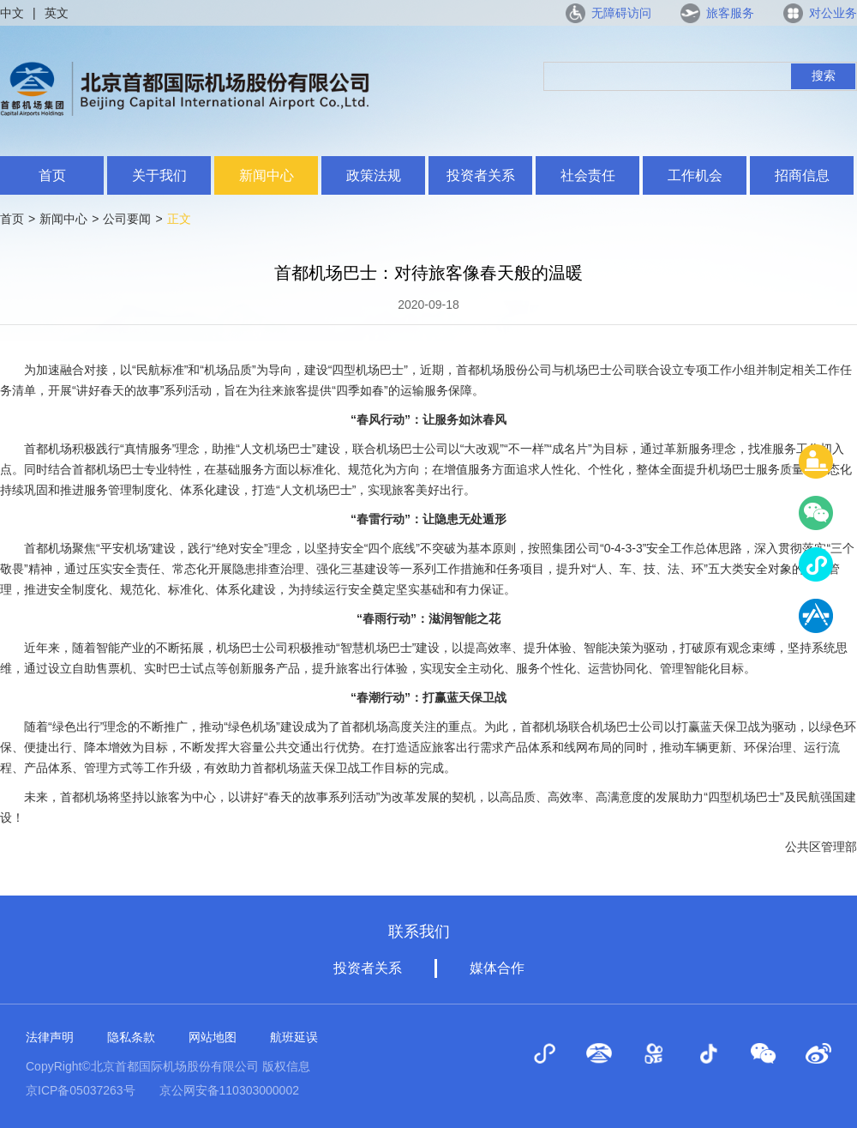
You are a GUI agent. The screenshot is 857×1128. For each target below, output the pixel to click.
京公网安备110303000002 (229, 1090)
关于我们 (159, 175)
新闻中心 (266, 175)
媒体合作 (497, 968)
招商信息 (802, 175)
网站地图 (213, 1037)
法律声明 (50, 1037)
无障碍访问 (621, 13)
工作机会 (695, 175)
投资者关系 (480, 175)
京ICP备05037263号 (80, 1090)
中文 (12, 13)
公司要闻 (127, 219)
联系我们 (419, 931)
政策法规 (373, 175)
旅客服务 (730, 13)
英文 (57, 13)
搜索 (824, 75)
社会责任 (587, 175)
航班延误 (294, 1037)
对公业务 (833, 13)
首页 (52, 175)
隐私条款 (131, 1037)
